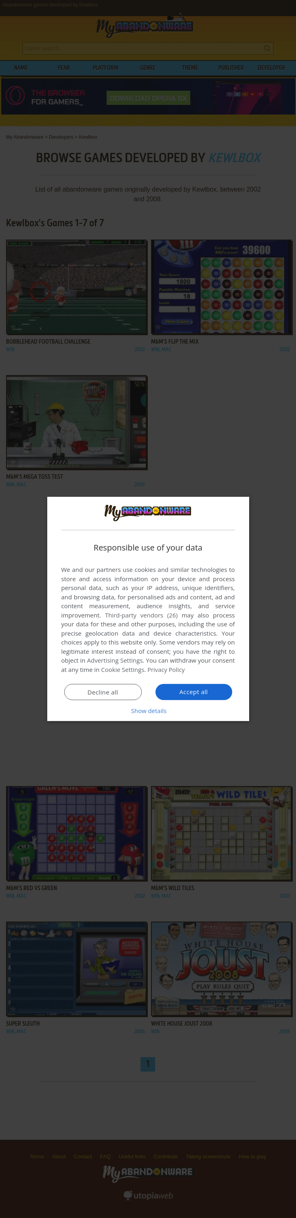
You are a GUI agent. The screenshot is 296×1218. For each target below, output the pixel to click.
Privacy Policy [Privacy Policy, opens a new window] (166, 669)
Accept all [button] (193, 692)
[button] (148, 710)
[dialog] (148, 609)
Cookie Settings (122, 669)
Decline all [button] (103, 692)
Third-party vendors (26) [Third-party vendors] (141, 615)
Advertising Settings (115, 660)
